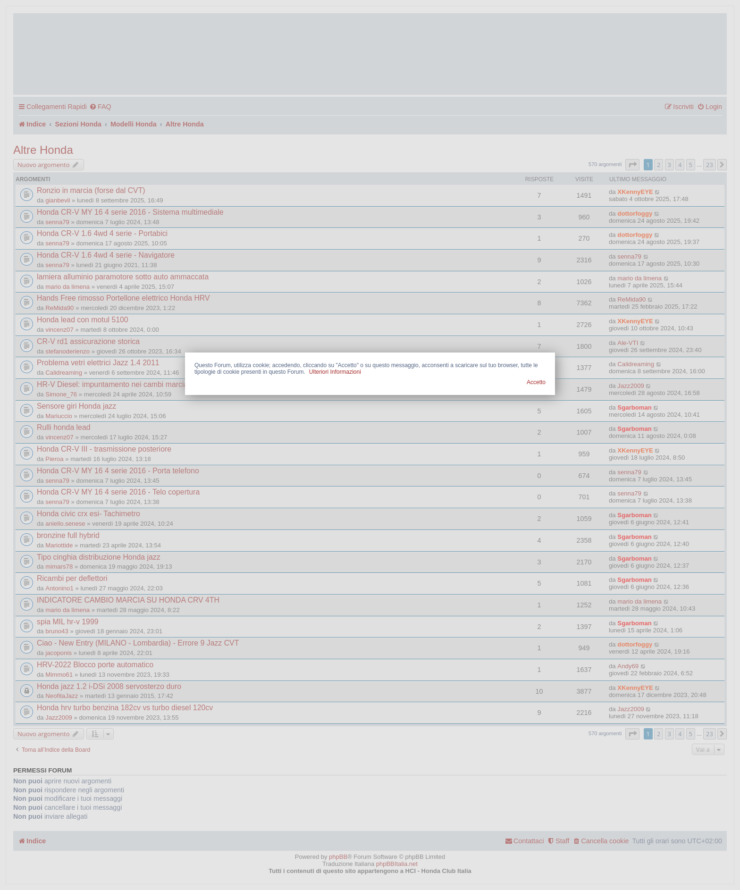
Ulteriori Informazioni (335, 372)
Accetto (536, 382)
